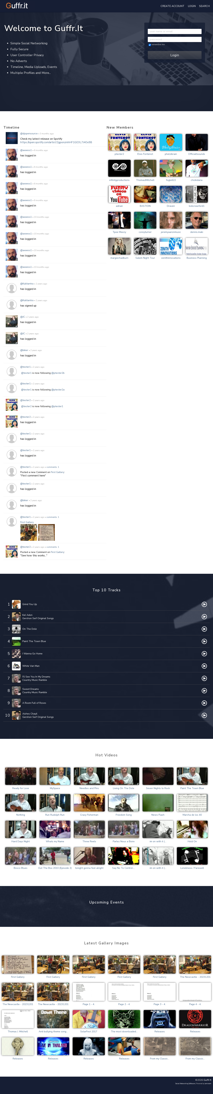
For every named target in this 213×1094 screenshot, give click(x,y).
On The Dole (29, 629)
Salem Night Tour (145, 258)
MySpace (55, 788)
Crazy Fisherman (89, 815)
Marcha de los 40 (192, 815)
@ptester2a (58, 389)
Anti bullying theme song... (53, 1031)
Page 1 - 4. (89, 1004)
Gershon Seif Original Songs (38, 618)
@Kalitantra (26, 283)
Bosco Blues (20, 868)
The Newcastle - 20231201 (195, 977)
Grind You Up (29, 604)
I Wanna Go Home (32, 653)
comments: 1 (52, 467)
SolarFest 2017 (88, 1031)
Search (204, 6)
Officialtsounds (196, 154)
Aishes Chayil (29, 713)
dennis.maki (196, 232)
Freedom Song (124, 815)
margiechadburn (119, 258)
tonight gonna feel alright (89, 868)
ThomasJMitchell (145, 180)
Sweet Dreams (30, 689)
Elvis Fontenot (145, 154)
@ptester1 (57, 406)
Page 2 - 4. (124, 1004)
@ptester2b (58, 373)
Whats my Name (55, 841)
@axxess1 (26, 150)
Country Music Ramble (34, 680)
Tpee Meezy (119, 232)
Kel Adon (27, 615)
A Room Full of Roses (34, 703)
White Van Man (31, 666)
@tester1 (25, 367)
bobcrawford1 (197, 206)
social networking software (185, 1084)
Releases (160, 1031)
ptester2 (119, 154)
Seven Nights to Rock (158, 788)
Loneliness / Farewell (192, 868)
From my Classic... (159, 1058)
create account (172, 6)
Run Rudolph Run (55, 815)
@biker (24, 350)
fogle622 (171, 180)
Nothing (20, 815)
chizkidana (196, 180)
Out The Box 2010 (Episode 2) (55, 868)
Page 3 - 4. (160, 1004)
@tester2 (25, 400)
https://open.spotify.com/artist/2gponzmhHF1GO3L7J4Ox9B (56, 142)
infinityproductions (119, 180)
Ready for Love (20, 788)
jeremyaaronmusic (171, 232)
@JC (23, 317)
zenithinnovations (171, 258)
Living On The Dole (123, 788)
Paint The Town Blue (34, 641)
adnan (119, 206)
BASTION (145, 206)
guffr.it (207, 1080)
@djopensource (29, 133)
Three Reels (89, 841)
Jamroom (208, 1084)
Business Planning (197, 258)
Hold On (192, 841)
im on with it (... (158, 841)
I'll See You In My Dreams (36, 676)
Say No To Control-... (123, 868)
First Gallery (57, 472)
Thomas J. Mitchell (18, 1031)
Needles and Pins (89, 788)
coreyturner (145, 232)
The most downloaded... (124, 1031)
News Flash (157, 815)
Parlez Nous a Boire (124, 841)
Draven (171, 206)
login (192, 6)
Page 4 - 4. (195, 1004)
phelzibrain (171, 154)
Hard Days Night (20, 841)
